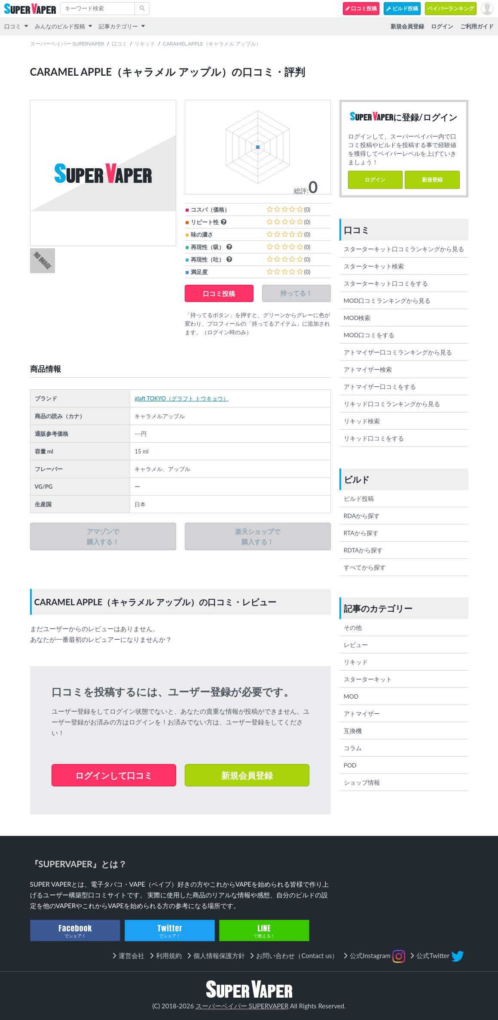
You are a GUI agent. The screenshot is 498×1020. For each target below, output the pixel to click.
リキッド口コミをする (374, 438)
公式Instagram (377, 956)
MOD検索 (357, 317)
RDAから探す (362, 515)
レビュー (356, 644)
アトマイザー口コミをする (380, 386)
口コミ (12, 26)
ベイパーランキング (451, 8)
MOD (351, 696)
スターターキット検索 (374, 266)
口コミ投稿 (361, 8)
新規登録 (432, 179)
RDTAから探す (363, 550)
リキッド (144, 43)
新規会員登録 (247, 775)
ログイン (375, 179)
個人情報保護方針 (219, 955)
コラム (353, 748)
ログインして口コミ (114, 775)
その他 (353, 627)
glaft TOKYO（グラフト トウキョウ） (181, 398)
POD (350, 765)
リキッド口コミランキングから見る (392, 403)
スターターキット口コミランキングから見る (404, 249)
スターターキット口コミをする (386, 283)
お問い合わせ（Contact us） (297, 955)
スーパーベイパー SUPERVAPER (67, 43)
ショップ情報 (362, 782)
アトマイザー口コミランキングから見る (398, 352)
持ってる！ (296, 293)
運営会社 (131, 955)
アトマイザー (362, 713)
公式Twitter (440, 956)
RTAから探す (361, 532)
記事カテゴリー (118, 26)
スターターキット (368, 679)
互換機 (353, 730)
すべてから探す (365, 567)
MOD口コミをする (369, 335)
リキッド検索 (362, 421)
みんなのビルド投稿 (60, 26)
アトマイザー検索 (368, 369)
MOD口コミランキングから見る (387, 300)
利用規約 (169, 955)
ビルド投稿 (402, 8)
